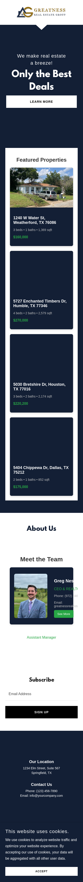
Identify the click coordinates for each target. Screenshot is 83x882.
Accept (41, 871)
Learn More (41, 101)
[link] (41, 12)
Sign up (41, 712)
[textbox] (41, 694)
